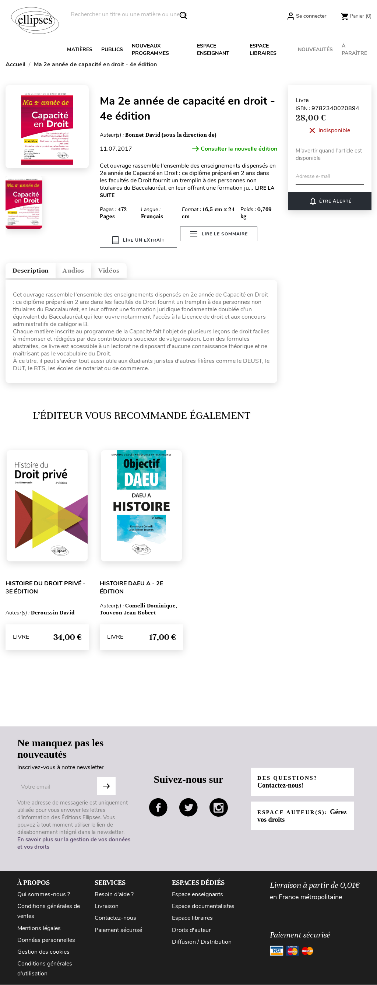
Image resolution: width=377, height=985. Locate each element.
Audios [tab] (93, 268)
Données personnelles (46, 940)
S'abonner (106, 787)
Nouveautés (315, 49)
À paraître (354, 49)
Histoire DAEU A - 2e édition (131, 588)
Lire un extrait (138, 240)
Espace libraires (263, 49)
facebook (158, 808)
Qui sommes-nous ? (43, 895)
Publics (112, 49)
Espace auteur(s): (295, 816)
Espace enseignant (213, 49)
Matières (79, 49)
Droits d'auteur (191, 930)
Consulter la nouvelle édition (234, 149)
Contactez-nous (115, 919)
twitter (188, 808)
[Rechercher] (129, 14)
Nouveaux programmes (150, 49)
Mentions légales (39, 929)
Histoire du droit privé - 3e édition (45, 588)
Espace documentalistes (203, 907)
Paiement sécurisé (118, 930)
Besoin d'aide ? (114, 895)
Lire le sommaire (223, 240)
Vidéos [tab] (139, 268)
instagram (218, 808)
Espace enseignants (197, 895)
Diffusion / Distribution (202, 942)
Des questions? (290, 782)
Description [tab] (38, 268)
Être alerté (330, 201)
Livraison (107, 907)
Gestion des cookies (43, 952)
